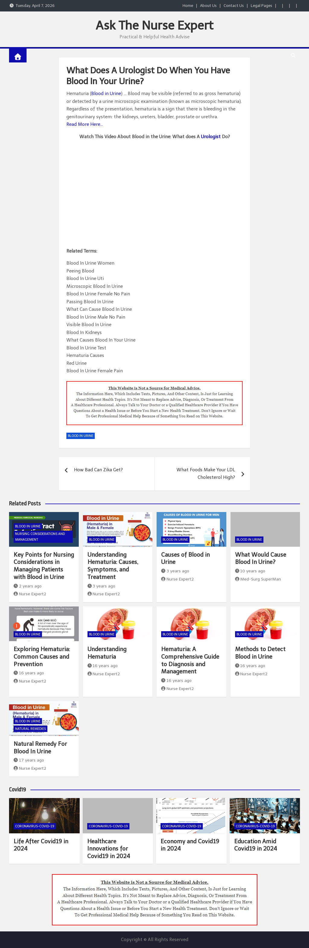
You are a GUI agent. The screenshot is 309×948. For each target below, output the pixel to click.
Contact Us (234, 5)
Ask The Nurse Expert (154, 25)
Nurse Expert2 (30, 593)
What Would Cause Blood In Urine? (260, 558)
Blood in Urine (106, 93)
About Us (208, 5)
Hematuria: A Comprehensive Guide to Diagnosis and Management (190, 660)
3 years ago (102, 586)
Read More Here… (84, 124)
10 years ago (250, 571)
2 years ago (28, 586)
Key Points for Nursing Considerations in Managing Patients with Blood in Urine (44, 566)
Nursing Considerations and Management (40, 537)
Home (188, 5)
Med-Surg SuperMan (258, 579)
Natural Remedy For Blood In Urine (40, 747)
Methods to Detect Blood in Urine (260, 653)
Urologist (211, 136)
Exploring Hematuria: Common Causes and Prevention (42, 656)
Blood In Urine (80, 436)
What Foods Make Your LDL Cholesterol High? (206, 473)
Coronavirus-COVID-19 (34, 826)
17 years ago (29, 760)
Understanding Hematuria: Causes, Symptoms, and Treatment (113, 566)
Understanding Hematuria (107, 653)
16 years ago (29, 673)
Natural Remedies (30, 729)
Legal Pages (261, 5)
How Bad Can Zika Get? (98, 469)
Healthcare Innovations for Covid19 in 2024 (108, 849)
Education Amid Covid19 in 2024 (255, 845)
